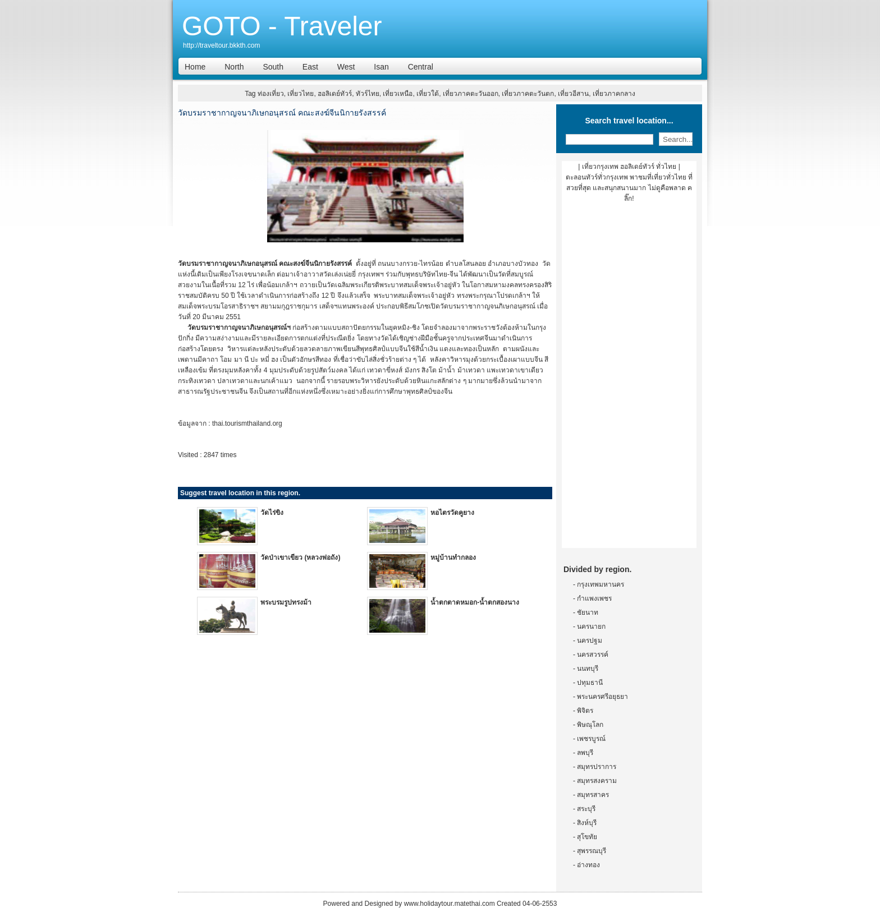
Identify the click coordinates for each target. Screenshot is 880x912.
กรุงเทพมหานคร (600, 584)
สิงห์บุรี (587, 823)
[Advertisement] (629, 379)
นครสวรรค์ (592, 654)
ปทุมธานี (590, 683)
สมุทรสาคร (593, 795)
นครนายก (591, 626)
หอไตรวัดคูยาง (452, 513)
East (310, 66)
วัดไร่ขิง (271, 513)
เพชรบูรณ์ (591, 739)
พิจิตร (585, 711)
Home (195, 66)
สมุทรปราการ (596, 767)
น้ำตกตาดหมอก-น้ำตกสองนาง (474, 602)
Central (420, 66)
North (234, 66)
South (273, 66)
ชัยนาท (587, 612)
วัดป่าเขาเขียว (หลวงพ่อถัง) (300, 557)
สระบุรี (586, 809)
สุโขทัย (587, 837)
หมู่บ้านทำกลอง (453, 557)
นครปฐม (589, 640)
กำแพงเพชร (594, 598)
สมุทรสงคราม (597, 781)
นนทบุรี (587, 669)
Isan (381, 66)
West (346, 66)
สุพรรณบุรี (591, 851)
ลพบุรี (585, 753)
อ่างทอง (588, 865)
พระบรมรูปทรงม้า (285, 602)
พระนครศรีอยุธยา (602, 697)
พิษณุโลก (590, 725)
